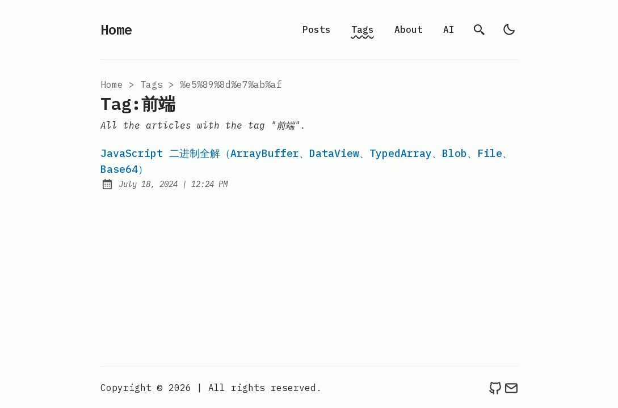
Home (116, 29)
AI (449, 29)
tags (151, 84)
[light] (509, 29)
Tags (362, 29)
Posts (316, 29)
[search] (479, 29)
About (408, 29)
